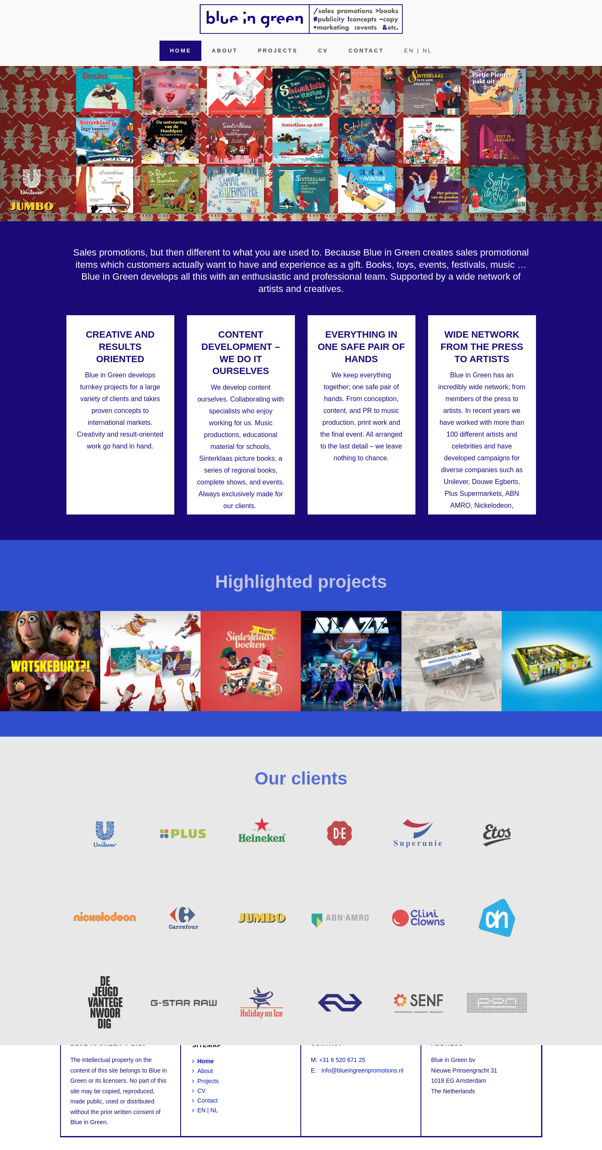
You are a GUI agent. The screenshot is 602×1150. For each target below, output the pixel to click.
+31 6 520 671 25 (342, 1059)
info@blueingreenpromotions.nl (363, 1070)
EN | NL (418, 50)
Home (180, 50)
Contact (366, 50)
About (224, 50)
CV (323, 50)
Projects (278, 50)
